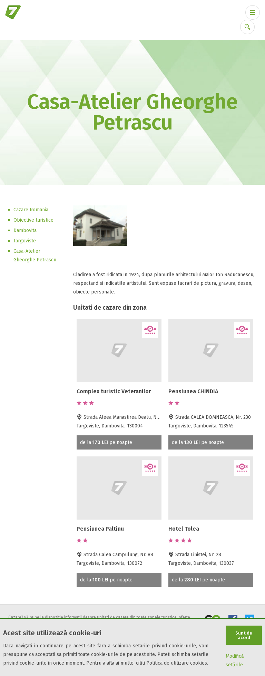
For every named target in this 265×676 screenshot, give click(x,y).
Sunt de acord (243, 635)
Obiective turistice (33, 220)
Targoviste (24, 241)
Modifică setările (235, 660)
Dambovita (25, 230)
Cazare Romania (30, 210)
